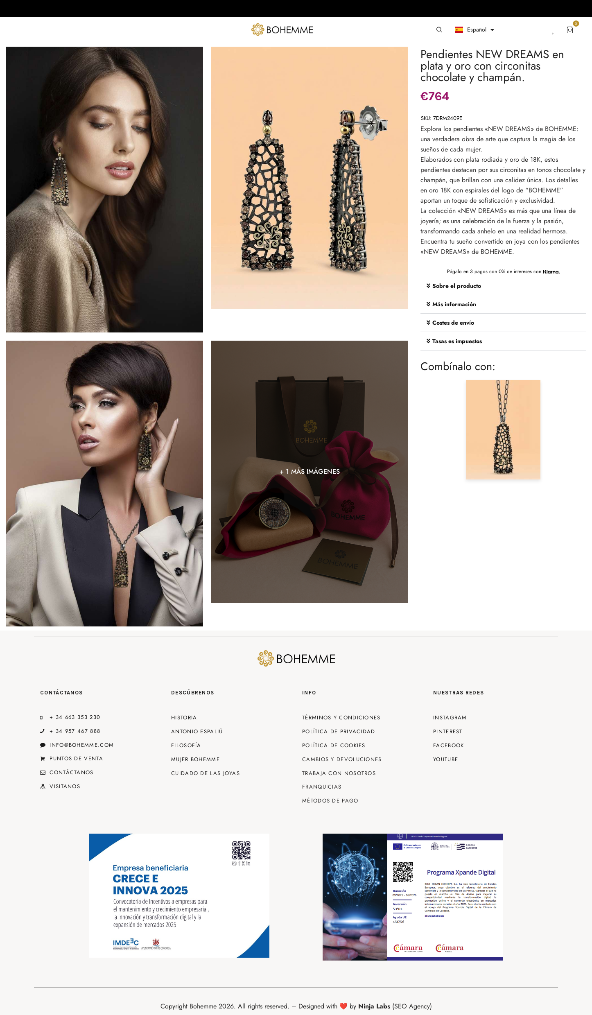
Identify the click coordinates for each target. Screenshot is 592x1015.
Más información (454, 304)
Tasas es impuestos (457, 341)
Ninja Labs (374, 1006)
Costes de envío (453, 323)
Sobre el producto (456, 286)
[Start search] (439, 30)
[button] (503, 286)
